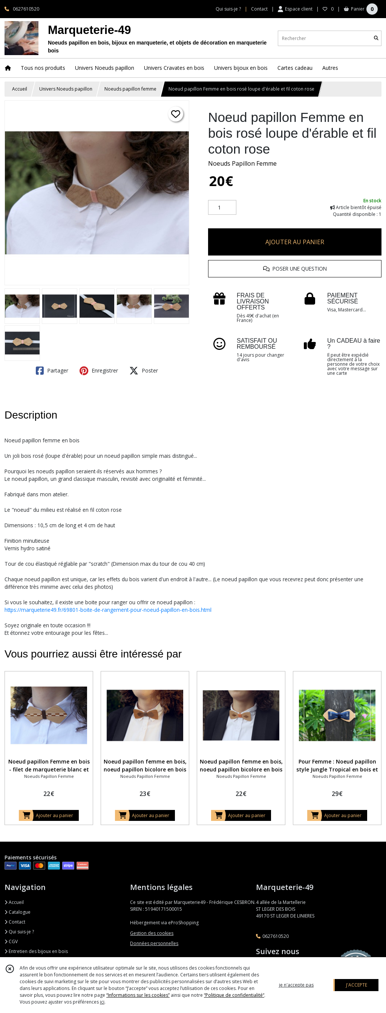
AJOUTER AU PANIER (294, 242)
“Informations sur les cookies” (138, 995)
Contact (259, 9)
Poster (143, 370)
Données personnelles (154, 943)
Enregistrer (99, 370)
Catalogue (18, 912)
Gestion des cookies (151, 933)
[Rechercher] (376, 38)
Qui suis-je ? (19, 931)
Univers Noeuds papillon (65, 89)
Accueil (19, 89)
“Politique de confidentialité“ (234, 995)
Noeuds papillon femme (130, 89)
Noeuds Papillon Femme (242, 163)
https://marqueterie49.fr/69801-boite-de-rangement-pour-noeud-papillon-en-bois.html (108, 609)
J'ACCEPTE (356, 985)
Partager (52, 370)
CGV (11, 941)
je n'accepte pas (296, 985)
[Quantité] (222, 207)
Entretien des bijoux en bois (36, 951)
